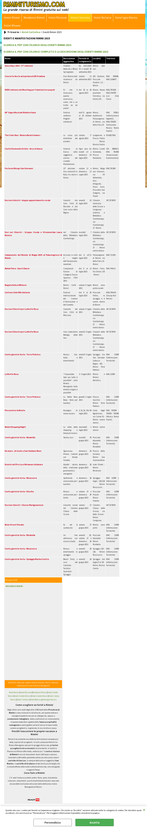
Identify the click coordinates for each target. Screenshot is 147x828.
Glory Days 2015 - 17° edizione (19, 66)
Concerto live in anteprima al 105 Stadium (25, 76)
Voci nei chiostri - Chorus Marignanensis (24, 505)
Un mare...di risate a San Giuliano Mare (23, 451)
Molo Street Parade (14, 524)
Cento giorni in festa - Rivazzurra (21, 478)
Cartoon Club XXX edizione (17, 292)
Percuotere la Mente (15, 410)
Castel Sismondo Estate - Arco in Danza (23, 148)
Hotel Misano (12, 25)
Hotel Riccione (57, 17)
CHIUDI (144, 810)
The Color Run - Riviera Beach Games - (23, 135)
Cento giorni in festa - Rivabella (20, 437)
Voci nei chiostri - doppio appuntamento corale (27, 200)
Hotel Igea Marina (126, 17)
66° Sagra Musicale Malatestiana (20, 112)
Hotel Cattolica (80, 17)
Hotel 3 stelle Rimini (22, 696)
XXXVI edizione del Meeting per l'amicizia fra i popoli (30, 90)
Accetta (94, 822)
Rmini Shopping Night (15, 427)
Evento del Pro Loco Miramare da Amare (24, 464)
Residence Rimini (34, 17)
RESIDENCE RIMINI (14, 586)
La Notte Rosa (11, 374)
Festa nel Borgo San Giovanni (19, 168)
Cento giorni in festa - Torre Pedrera (22, 354)
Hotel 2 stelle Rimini (39, 696)
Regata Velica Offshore (16, 285)
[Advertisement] (28, 612)
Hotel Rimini (12, 17)
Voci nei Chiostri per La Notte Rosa (21, 309)
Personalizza (52, 822)
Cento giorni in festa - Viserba (19, 491)
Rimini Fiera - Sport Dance (17, 268)
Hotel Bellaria (102, 17)
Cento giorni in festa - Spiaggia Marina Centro (27, 559)
